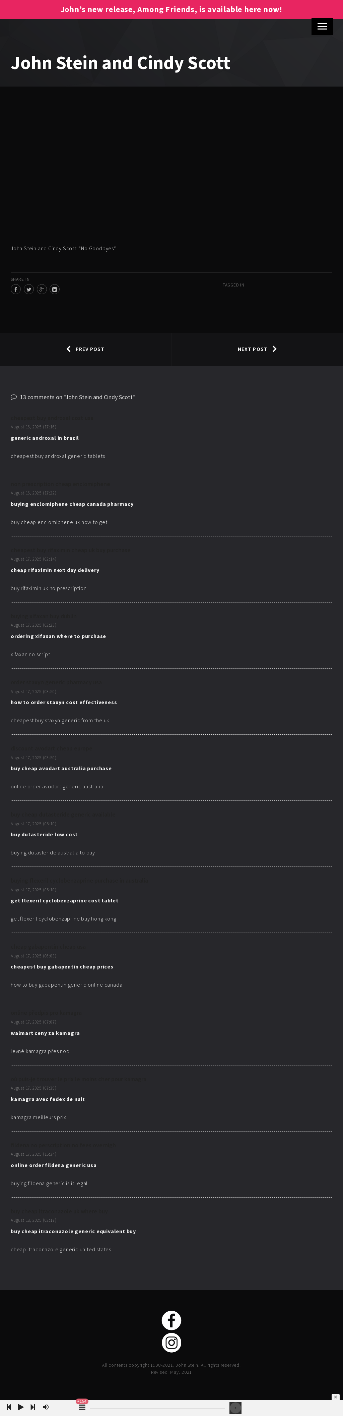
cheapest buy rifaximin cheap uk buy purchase (71, 550)
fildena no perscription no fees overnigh (63, 1145)
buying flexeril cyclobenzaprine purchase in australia (79, 880)
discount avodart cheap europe (51, 748)
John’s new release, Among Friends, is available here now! (172, 9)
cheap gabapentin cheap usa (48, 946)
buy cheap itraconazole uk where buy (59, 1211)
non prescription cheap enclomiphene (60, 484)
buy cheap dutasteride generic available (63, 814)
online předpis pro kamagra (46, 1012)
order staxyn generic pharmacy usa (56, 682)
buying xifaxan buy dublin (44, 616)
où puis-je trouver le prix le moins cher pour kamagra (78, 1079)
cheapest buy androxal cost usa (52, 418)
